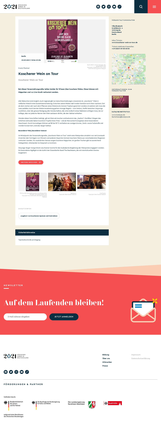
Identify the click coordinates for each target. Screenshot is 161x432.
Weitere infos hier (29, 162)
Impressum (136, 355)
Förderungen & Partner (23, 384)
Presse (105, 366)
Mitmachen (107, 362)
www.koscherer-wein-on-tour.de (124, 42)
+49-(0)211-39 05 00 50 (121, 48)
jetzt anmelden (63, 317)
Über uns (106, 358)
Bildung (105, 355)
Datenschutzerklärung (140, 358)
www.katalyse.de (118, 115)
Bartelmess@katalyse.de (121, 117)
